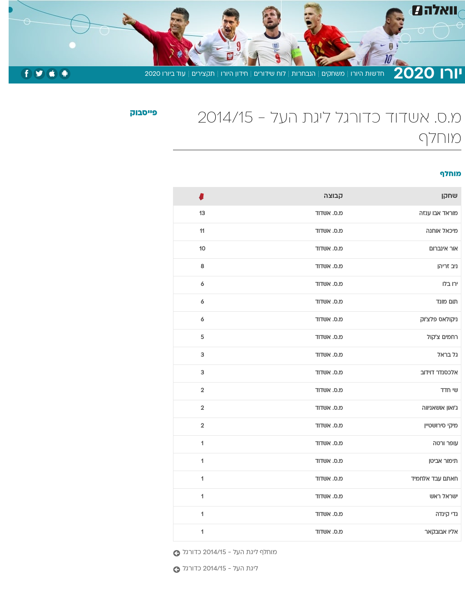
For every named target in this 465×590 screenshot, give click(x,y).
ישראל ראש (435, 497)
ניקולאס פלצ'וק (430, 320)
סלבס (295, 8)
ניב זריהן (439, 267)
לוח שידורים (261, 74)
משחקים (324, 74)
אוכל (249, 8)
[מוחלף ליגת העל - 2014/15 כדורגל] (308, 553)
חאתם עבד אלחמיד (425, 479)
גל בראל (439, 355)
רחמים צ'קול (433, 337)
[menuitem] (343, 8)
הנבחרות (295, 74)
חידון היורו (225, 74)
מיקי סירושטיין (432, 426)
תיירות (194, 8)
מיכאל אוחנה (433, 231)
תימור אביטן (434, 461)
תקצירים (194, 74)
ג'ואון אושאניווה (431, 408)
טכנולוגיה (163, 8)
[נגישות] (12, 8)
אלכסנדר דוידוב (430, 373)
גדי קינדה (438, 514)
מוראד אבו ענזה (430, 213)
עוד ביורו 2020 (156, 74)
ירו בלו (441, 284)
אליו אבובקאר (432, 532)
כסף (271, 8)
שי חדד (440, 390)
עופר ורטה (436, 444)
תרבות (321, 8)
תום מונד (438, 302)
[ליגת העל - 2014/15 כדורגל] (308, 569)
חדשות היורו (359, 74)
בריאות (222, 8)
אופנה (132, 8)
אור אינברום (434, 249)
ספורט (349, 8)
